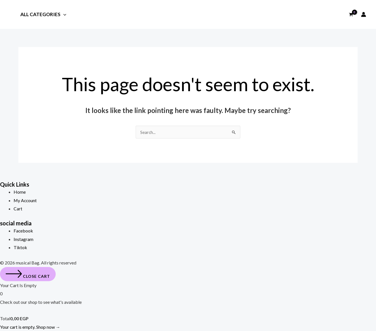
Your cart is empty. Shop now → (30, 327)
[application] (63, 14)
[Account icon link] (363, 14)
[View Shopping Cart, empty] (350, 14)
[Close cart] (28, 274)
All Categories (43, 14)
